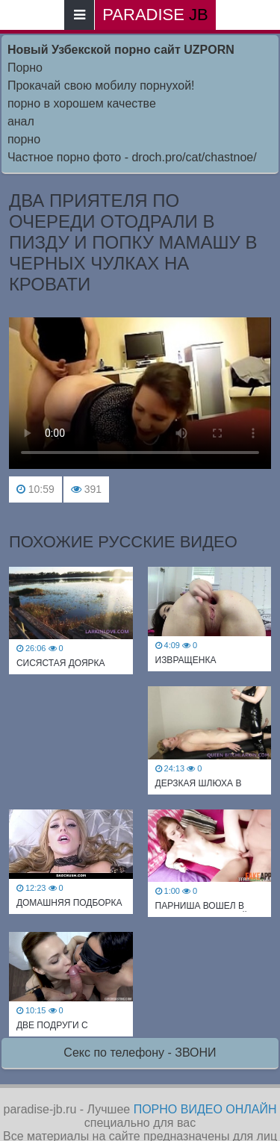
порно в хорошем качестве (81, 103)
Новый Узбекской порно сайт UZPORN (120, 49)
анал (20, 121)
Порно (25, 67)
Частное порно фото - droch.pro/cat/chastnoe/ (132, 157)
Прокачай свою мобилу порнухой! (101, 85)
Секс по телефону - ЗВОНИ (139, 1052)
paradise (155, 14)
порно (23, 139)
